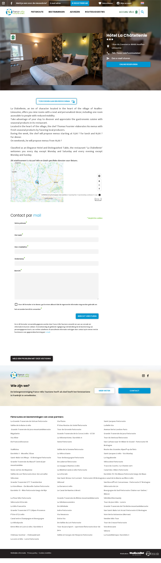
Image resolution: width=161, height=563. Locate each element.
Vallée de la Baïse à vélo (21, 430)
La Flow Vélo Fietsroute (21, 502)
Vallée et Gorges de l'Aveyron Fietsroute (74, 539)
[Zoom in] (99, 181)
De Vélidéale (62, 511)
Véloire (107, 535)
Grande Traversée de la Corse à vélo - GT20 (76, 438)
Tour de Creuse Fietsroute (115, 527)
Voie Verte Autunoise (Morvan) (117, 519)
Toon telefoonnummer (128, 53)
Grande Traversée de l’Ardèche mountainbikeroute (126, 511)
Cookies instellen (45, 557)
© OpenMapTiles (72, 195)
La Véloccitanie (63, 458)
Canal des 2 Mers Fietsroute (116, 474)
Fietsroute (44, 11)
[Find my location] (99, 176)
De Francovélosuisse (19, 446)
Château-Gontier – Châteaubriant (25, 539)
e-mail (48, 337)
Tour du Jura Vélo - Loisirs (115, 507)
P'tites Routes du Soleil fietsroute (72, 430)
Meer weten (104, 395)
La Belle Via (109, 430)
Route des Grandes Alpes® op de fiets (120, 454)
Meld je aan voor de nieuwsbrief (38, 3)
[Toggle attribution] (99, 195)
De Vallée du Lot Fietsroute (69, 527)
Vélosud (60, 487)
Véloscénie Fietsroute (113, 466)
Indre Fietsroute (64, 515)
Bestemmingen (63, 11)
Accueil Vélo (133, 11)
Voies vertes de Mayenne (21, 474)
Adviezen (81, 11)
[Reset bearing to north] (99, 189)
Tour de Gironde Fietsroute (69, 434)
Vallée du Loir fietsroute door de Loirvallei (29, 478)
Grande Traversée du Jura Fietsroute (120, 438)
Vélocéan (14, 482)
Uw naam (18, 235)
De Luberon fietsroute (66, 466)
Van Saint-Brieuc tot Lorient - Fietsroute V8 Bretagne (80, 482)
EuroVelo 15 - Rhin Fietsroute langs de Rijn (29, 495)
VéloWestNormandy (112, 502)
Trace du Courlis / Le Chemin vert (118, 470)
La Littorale (62, 478)
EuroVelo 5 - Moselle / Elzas (22, 458)
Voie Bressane (110, 531)
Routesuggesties (101, 11)
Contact (134, 395)
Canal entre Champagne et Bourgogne (27, 523)
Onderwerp (19, 258)
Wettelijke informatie (18, 557)
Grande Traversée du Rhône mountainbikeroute (78, 502)
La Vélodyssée (17, 527)
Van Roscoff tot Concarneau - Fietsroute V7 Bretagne (127, 487)
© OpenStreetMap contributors (85, 195)
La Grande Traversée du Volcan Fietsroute (29, 426)
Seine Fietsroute (64, 446)
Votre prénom (20, 223)
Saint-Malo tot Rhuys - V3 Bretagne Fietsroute (31, 462)
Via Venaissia (63, 519)
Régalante (15, 438)
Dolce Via (61, 523)
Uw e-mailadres (21, 246)
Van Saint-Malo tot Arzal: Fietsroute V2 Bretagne (125, 515)
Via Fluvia (61, 426)
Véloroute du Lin (111, 491)
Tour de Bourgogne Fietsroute (70, 462)
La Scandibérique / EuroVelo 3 (116, 539)
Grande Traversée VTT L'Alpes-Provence (28, 515)
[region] (57, 182)
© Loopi (95, 195)
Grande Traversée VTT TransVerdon (26, 487)
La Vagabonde (110, 462)
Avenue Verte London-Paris (115, 434)
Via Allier (14, 442)
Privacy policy (32, 557)
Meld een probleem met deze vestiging (32, 363)
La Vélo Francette (18, 511)
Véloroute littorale (19, 507)
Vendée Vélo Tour (111, 523)
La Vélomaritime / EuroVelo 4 (69, 442)
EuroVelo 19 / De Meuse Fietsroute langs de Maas (125, 478)
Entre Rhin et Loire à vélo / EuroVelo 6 (27, 531)
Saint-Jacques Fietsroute (115, 426)
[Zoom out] (99, 185)
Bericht (18, 270)
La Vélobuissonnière (66, 507)
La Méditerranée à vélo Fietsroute (72, 474)
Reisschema (114, 3)
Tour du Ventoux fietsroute (116, 442)
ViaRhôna (15, 454)
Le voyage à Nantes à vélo (68, 470)
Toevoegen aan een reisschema (54, 101)
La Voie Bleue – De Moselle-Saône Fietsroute (30, 491)
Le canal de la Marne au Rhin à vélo (119, 482)
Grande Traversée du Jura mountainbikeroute (31, 434)
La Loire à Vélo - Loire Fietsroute (25, 543)
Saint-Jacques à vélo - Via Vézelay (118, 458)
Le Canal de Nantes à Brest (68, 495)
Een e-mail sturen (121, 58)
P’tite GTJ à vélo (17, 519)
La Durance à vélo (64, 491)
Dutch (149, 3)
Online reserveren (128, 64)
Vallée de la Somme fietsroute (70, 454)
